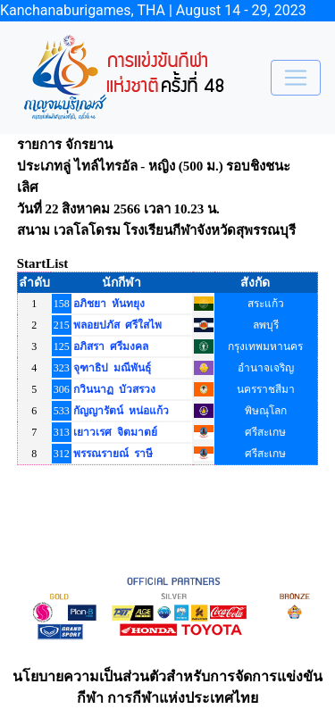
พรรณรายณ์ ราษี (113, 453)
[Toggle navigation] (296, 78)
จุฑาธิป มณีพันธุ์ (112, 368)
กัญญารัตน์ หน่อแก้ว (121, 411)
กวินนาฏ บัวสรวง (114, 389)
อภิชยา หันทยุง (109, 303)
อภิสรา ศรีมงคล (110, 346)
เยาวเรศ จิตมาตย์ (115, 432)
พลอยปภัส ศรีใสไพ (117, 325)
